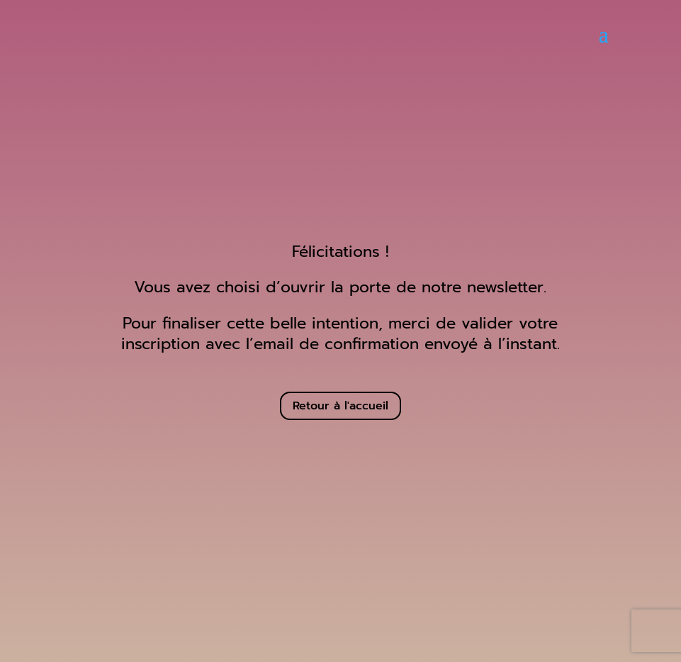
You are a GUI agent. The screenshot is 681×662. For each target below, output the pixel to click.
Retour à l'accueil (340, 405)
